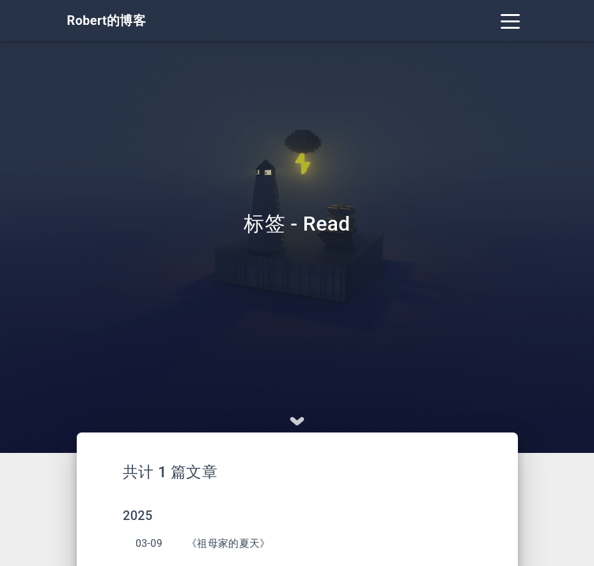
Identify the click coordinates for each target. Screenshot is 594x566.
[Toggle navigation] (510, 20)
